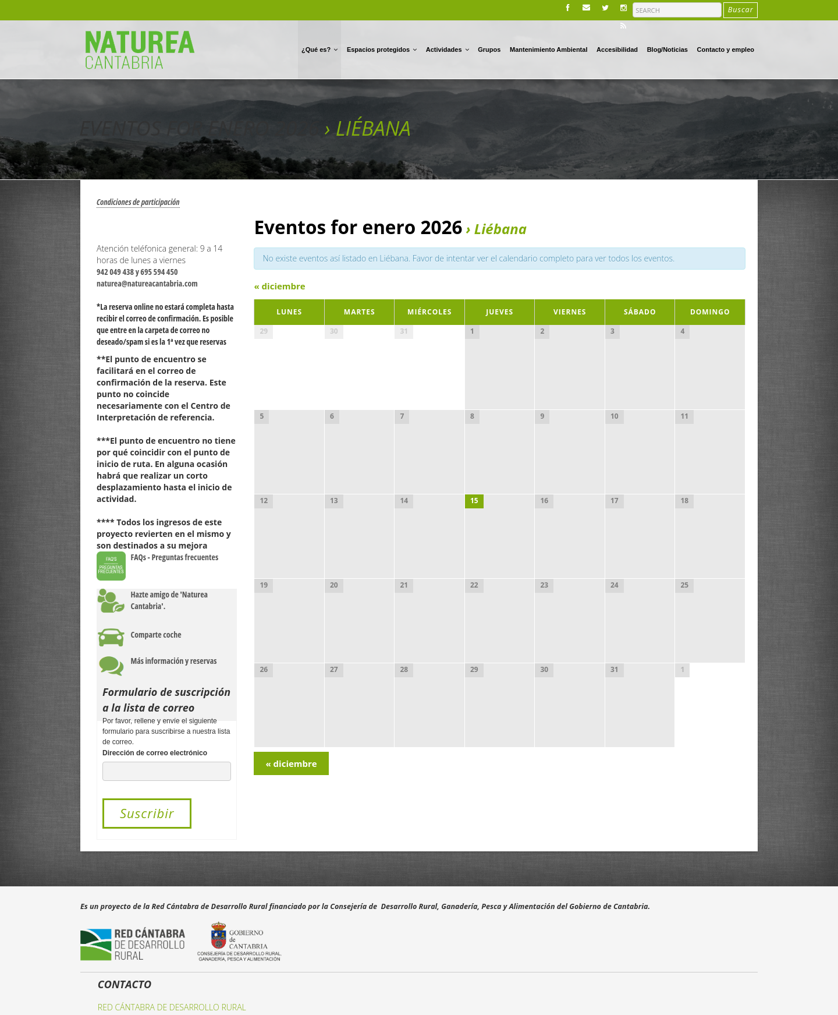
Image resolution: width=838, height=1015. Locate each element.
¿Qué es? (319, 49)
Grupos (489, 49)
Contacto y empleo (725, 49)
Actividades (447, 49)
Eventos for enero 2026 (199, 128)
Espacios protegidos (382, 49)
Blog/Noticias (667, 49)
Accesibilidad (617, 49)
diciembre (279, 286)
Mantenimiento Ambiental (548, 49)
